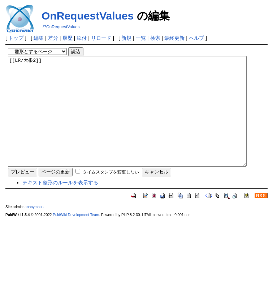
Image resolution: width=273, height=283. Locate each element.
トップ (15, 38)
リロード (101, 38)
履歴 (67, 38)
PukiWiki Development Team (76, 237)
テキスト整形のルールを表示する (60, 204)
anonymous (34, 229)
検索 (155, 38)
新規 (126, 38)
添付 (82, 38)
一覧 (141, 38)
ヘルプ (196, 38)
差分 (53, 38)
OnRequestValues (88, 16)
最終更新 (174, 38)
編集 (39, 38)
